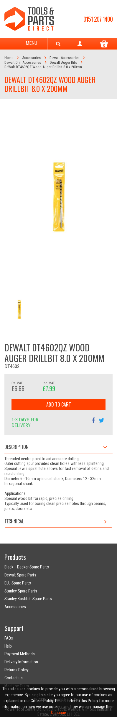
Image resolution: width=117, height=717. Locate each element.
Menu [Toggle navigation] (26, 43)
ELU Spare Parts (17, 583)
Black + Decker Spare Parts (26, 567)
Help (8, 646)
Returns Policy (16, 669)
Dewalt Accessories (64, 57)
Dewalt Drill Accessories (22, 62)
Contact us (13, 677)
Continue (58, 712)
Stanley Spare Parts (20, 591)
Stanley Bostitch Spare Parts (28, 598)
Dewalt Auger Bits (63, 62)
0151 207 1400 (98, 19)
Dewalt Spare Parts (20, 575)
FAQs (8, 638)
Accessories (31, 57)
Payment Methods (19, 653)
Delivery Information (21, 661)
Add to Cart (58, 404)
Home (8, 57)
